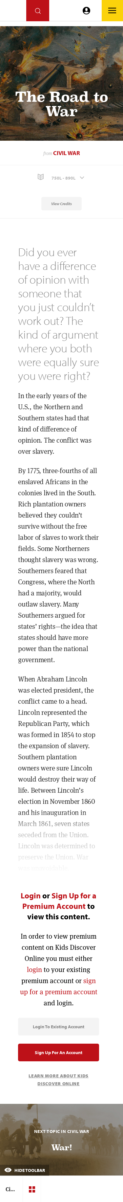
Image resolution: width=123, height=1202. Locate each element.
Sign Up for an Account (58, 1052)
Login (31, 895)
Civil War (66, 153)
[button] (61, 177)
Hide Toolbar (24, 1170)
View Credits (61, 203)
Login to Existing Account (58, 1027)
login (34, 969)
